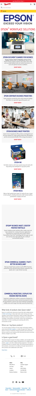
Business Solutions (13, 372)
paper (7, 342)
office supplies (12, 329)
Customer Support (24, 364)
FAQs (21, 366)
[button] (7, 4)
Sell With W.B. (23, 370)
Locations (11, 370)
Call (13, 356)
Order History (23, 368)
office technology (7, 314)
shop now (17, 67)
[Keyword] (18, 7)
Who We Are (12, 364)
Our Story (11, 366)
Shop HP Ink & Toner (17, 1)
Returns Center (23, 372)
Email (23, 356)
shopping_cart (34, 4)
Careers (11, 368)
